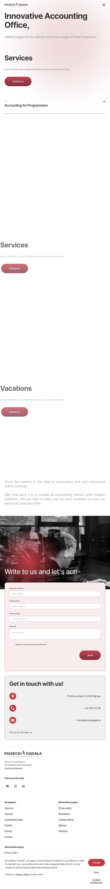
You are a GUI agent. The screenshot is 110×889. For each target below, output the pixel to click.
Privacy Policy (22, 874)
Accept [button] (96, 862)
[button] (96, 881)
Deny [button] (96, 872)
